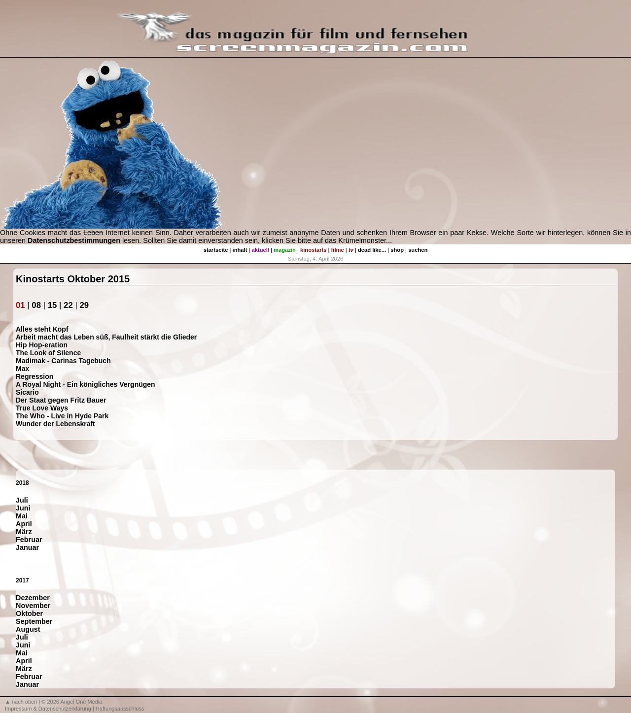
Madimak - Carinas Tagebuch (63, 361)
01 (20, 305)
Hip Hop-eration (42, 345)
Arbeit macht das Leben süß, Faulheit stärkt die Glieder (106, 337)
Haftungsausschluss (120, 709)
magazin (285, 250)
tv (351, 250)
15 (52, 305)
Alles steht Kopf (42, 329)
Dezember (33, 598)
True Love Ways (42, 408)
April (24, 524)
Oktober (29, 613)
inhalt (240, 250)
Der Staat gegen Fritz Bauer (61, 400)
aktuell (260, 250)
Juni (23, 508)
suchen (417, 250)
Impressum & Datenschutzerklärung (48, 709)
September (34, 621)
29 (84, 305)
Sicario (27, 392)
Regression (34, 376)
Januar (27, 547)
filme (337, 250)
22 (68, 305)
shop (397, 250)
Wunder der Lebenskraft (55, 424)
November (33, 606)
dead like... (372, 250)
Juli (22, 500)
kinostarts (313, 250)
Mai (22, 516)
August (28, 629)
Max (22, 369)
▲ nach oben (21, 702)
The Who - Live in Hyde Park (62, 416)
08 (36, 305)
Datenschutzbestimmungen (74, 240)
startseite (216, 250)
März (24, 532)
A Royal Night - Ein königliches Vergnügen (85, 384)
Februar (29, 539)
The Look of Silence (48, 353)
